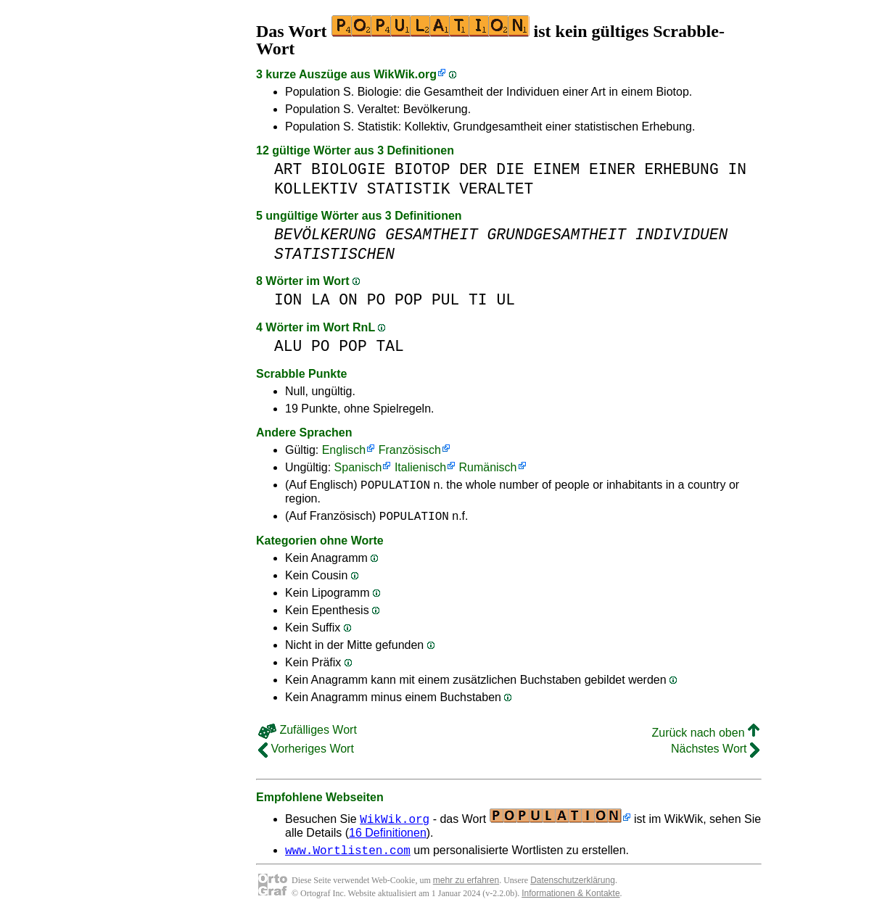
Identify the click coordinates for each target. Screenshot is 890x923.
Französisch (410, 450)
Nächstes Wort (715, 753)
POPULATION (395, 486)
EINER (612, 169)
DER (473, 169)
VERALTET (496, 188)
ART (288, 169)
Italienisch (420, 467)
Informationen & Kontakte (570, 900)
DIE (510, 169)
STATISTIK (408, 188)
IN (737, 169)
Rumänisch (487, 467)
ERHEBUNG (681, 169)
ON (348, 299)
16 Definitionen (388, 837)
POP (408, 299)
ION (288, 299)
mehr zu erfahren (466, 887)
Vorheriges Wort (306, 753)
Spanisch (358, 467)
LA (320, 299)
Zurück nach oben (705, 737)
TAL (389, 346)
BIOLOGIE (348, 169)
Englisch (344, 450)
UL (505, 299)
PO (376, 299)
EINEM (556, 169)
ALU (288, 346)
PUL (445, 299)
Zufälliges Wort (307, 734)
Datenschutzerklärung (572, 887)
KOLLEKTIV (316, 188)
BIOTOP (422, 169)
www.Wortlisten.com (348, 856)
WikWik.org (405, 74)
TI (478, 299)
